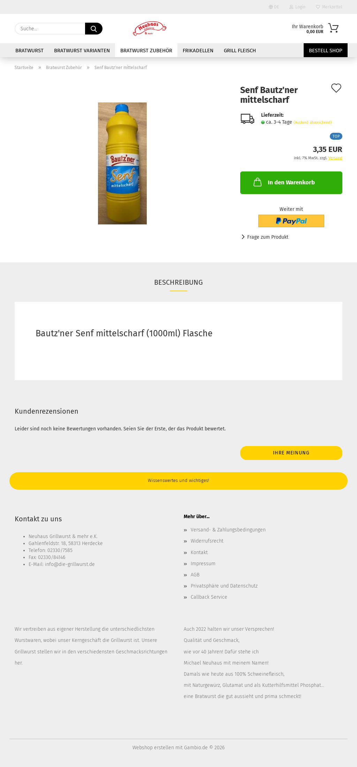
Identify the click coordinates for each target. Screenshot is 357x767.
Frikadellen (198, 50)
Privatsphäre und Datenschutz (224, 586)
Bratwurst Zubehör (146, 50)
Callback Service (209, 597)
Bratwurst (29, 50)
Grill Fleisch (240, 50)
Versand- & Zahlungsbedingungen (228, 530)
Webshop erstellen (153, 748)
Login (297, 7)
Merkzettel (329, 7)
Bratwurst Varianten (82, 50)
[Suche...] (93, 28)
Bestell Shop (325, 50)
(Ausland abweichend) (313, 122)
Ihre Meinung (291, 453)
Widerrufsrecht (207, 541)
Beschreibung (178, 282)
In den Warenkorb (283, 181)
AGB (195, 575)
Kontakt (199, 552)
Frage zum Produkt (267, 237)
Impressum (203, 564)
